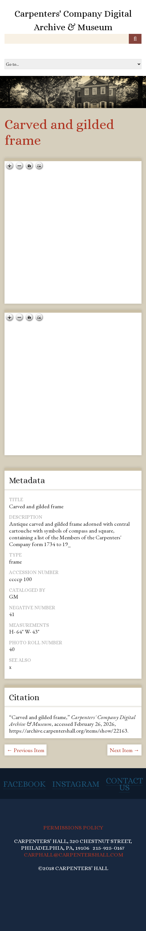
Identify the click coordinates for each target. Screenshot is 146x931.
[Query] (73, 39)
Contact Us (124, 784)
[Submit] (135, 39)
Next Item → (124, 750)
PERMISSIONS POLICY (73, 827)
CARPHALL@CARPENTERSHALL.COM (73, 854)
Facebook (24, 784)
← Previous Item (25, 750)
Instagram (75, 784)
